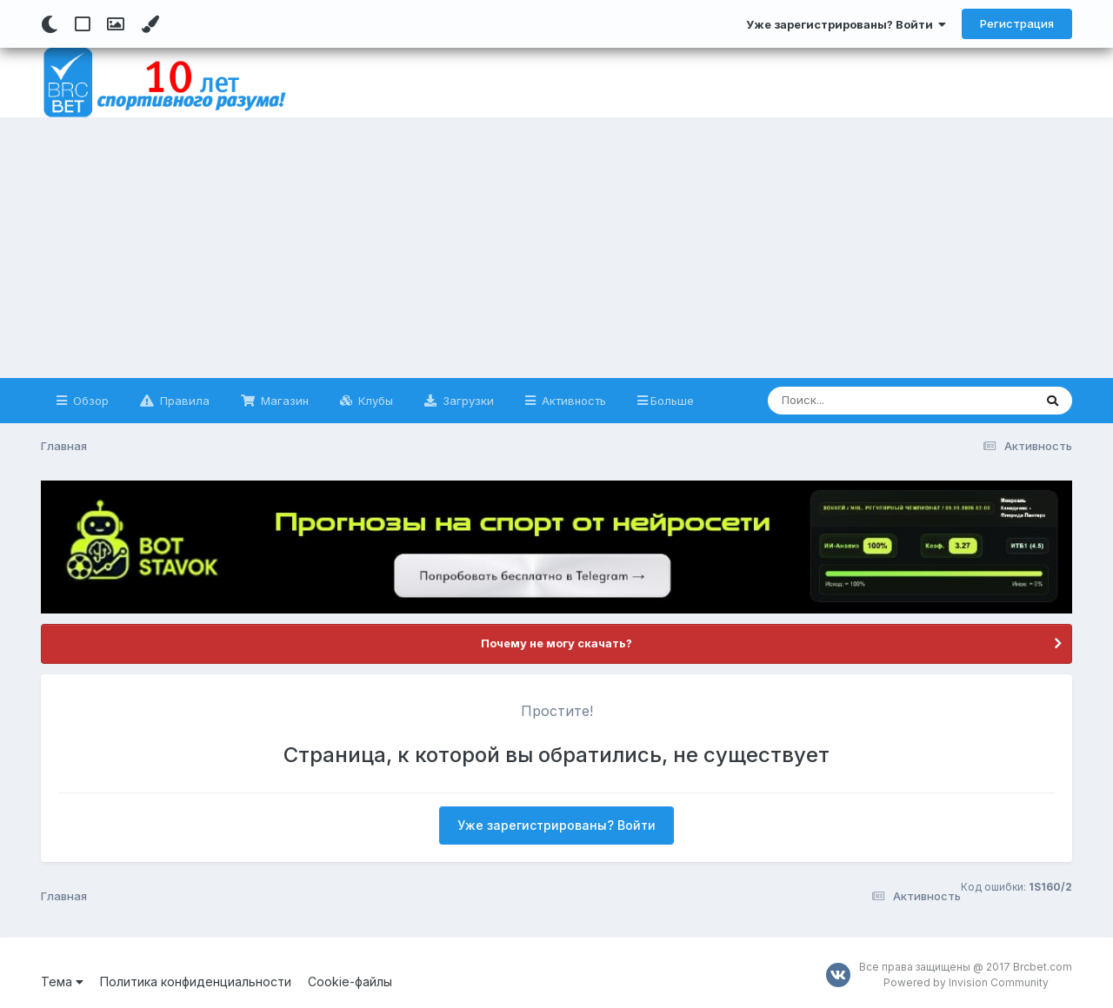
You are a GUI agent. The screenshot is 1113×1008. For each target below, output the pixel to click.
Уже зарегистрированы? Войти (846, 24)
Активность (572, 401)
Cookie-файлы (350, 981)
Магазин (283, 401)
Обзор (89, 401)
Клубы (374, 401)
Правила (183, 401)
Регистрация (1017, 23)
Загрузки (466, 401)
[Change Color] (150, 24)
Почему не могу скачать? (556, 643)
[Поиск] (867, 400)
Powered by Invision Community (966, 982)
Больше (672, 401)
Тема (62, 981)
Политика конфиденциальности (195, 981)
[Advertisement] (556, 247)
